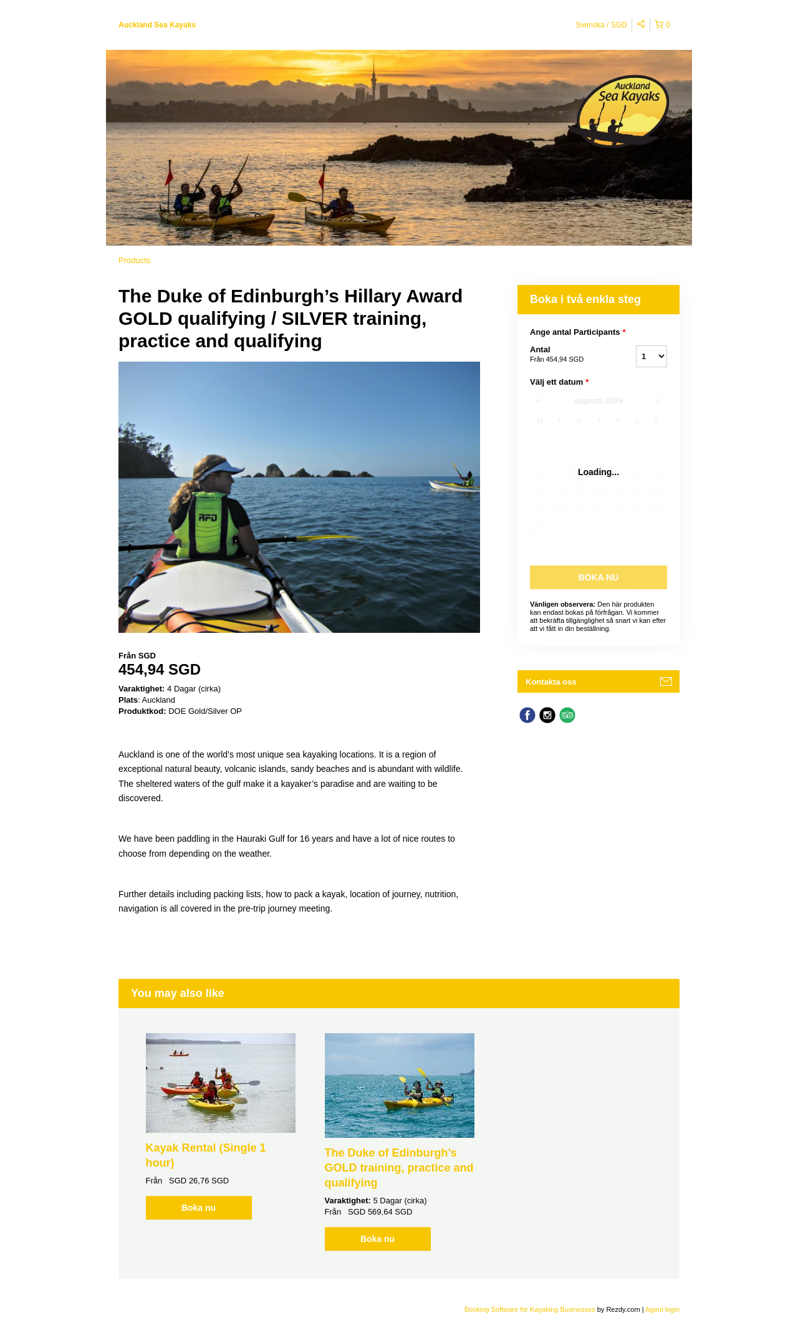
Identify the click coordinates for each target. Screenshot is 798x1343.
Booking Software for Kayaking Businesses (530, 1309)
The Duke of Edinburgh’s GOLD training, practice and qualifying (399, 1168)
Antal (567, 355)
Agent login (662, 1309)
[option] (220, 1126)
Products (134, 260)
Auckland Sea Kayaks (157, 25)
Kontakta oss (551, 681)
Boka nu (198, 1208)
